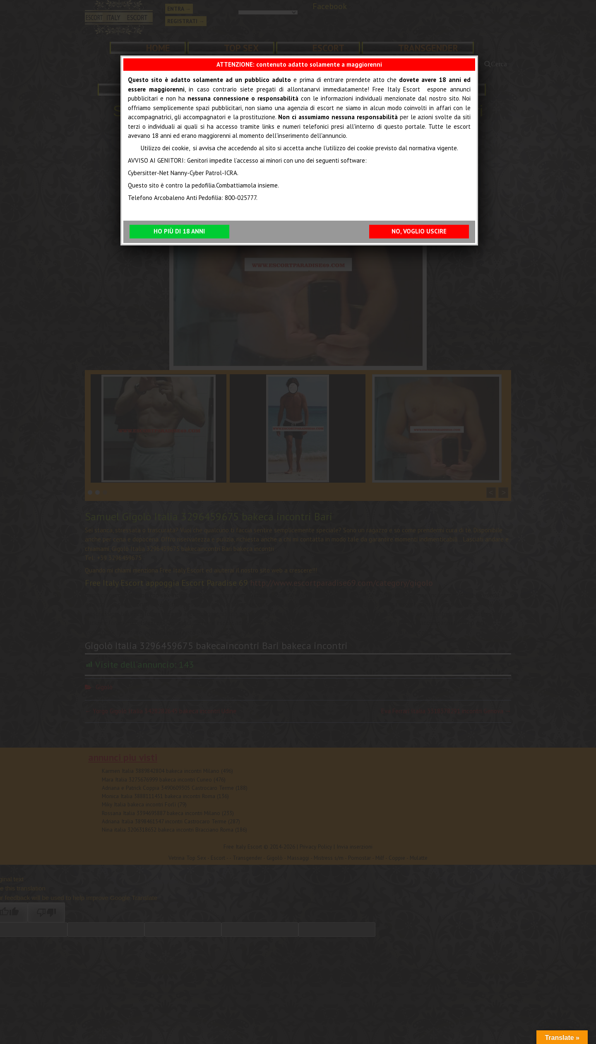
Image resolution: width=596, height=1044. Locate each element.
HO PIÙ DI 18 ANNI (179, 231)
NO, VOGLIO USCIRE (419, 231)
